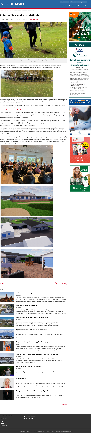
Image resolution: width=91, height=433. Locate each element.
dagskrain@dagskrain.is (66, 431)
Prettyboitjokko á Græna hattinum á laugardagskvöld (32, 391)
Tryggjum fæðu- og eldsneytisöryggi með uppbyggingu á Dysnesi (36, 342)
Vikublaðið (4, 418)
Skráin (2, 423)
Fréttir (11, 10)
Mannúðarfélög (21, 378)
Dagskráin (3, 421)
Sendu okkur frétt (30, 416)
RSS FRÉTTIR (29, 418)
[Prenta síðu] (61, 283)
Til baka (2, 283)
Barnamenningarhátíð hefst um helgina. (28, 366)
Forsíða (1, 10)
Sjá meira (64, 404)
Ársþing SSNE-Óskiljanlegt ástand (26, 305)
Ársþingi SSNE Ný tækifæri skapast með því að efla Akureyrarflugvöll (37, 354)
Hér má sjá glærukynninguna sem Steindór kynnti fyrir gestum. (16, 109)
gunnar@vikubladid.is (33, 19)
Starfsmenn (4, 425)
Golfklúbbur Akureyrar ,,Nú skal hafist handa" (24, 10)
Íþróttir (6, 10)
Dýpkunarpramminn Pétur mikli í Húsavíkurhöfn (31, 330)
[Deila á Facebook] (56, 283)
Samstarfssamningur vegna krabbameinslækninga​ (32, 317)
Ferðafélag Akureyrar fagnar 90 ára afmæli (29, 293)
